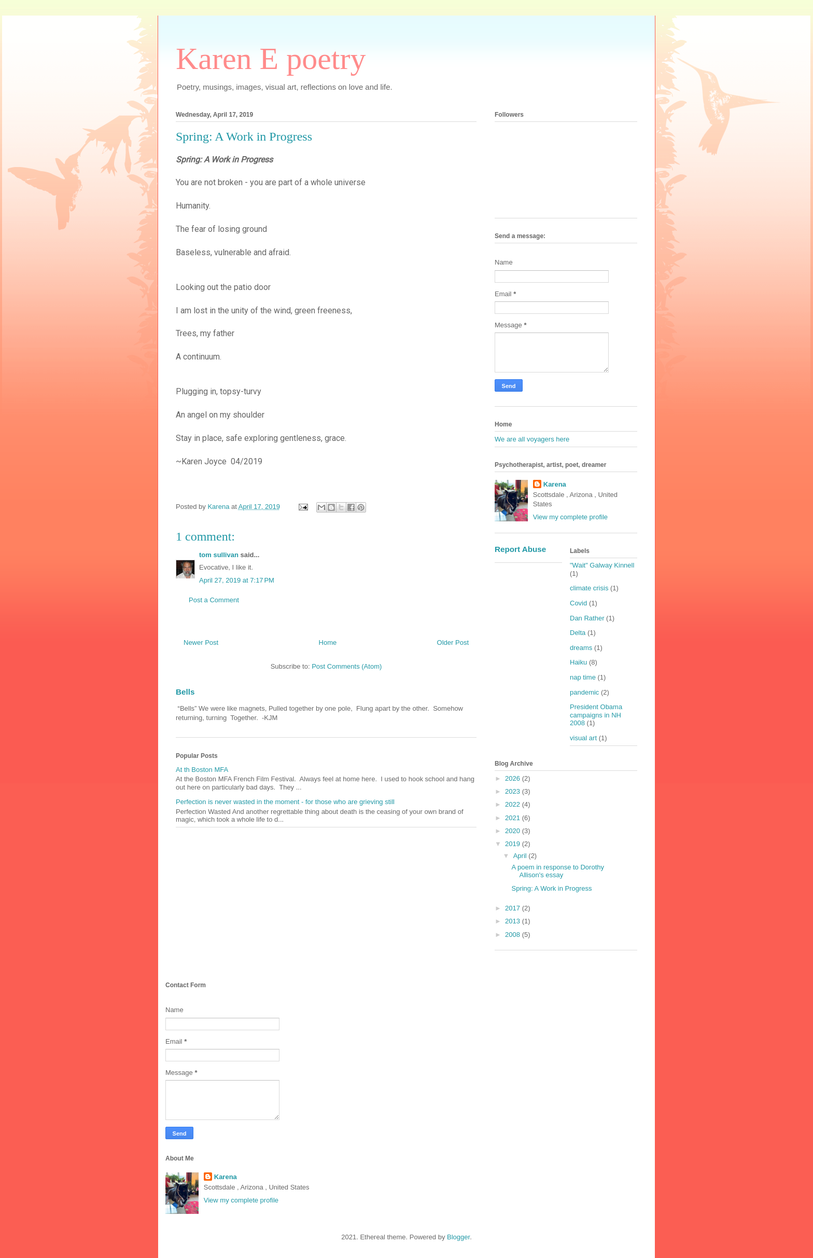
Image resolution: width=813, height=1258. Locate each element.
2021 (513, 818)
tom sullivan (219, 555)
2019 (513, 844)
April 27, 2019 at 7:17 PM (236, 580)
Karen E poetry (271, 59)
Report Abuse (520, 549)
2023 (513, 791)
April (521, 856)
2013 (513, 921)
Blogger (458, 1237)
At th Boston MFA (202, 769)
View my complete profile (570, 517)
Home (328, 642)
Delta (577, 633)
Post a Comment (214, 600)
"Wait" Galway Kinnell (602, 565)
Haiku (578, 662)
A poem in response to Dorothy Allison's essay (557, 871)
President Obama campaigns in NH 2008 (596, 715)
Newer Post (201, 642)
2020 (513, 831)
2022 (513, 804)
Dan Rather (587, 618)
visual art (583, 738)
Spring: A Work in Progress (551, 888)
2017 (513, 908)
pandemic (584, 692)
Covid (578, 603)
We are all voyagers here (532, 439)
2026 (513, 778)
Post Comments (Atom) (347, 666)
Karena (554, 484)
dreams (581, 648)
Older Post (453, 642)
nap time (583, 677)
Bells (185, 691)
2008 (513, 934)
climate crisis (589, 588)
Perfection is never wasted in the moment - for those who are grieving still (285, 802)
